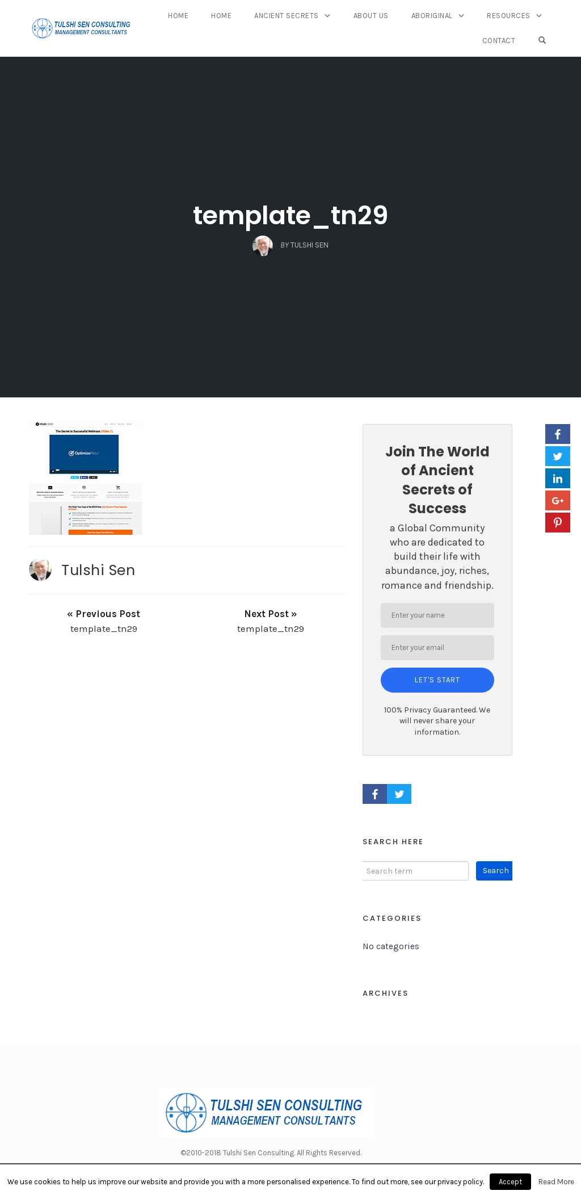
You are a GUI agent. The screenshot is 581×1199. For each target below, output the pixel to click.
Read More (556, 1181)
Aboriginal (432, 15)
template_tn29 (291, 215)
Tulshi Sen (98, 570)
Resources (509, 15)
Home (178, 15)
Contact (499, 40)
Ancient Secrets (286, 15)
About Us (371, 15)
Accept (510, 1181)
